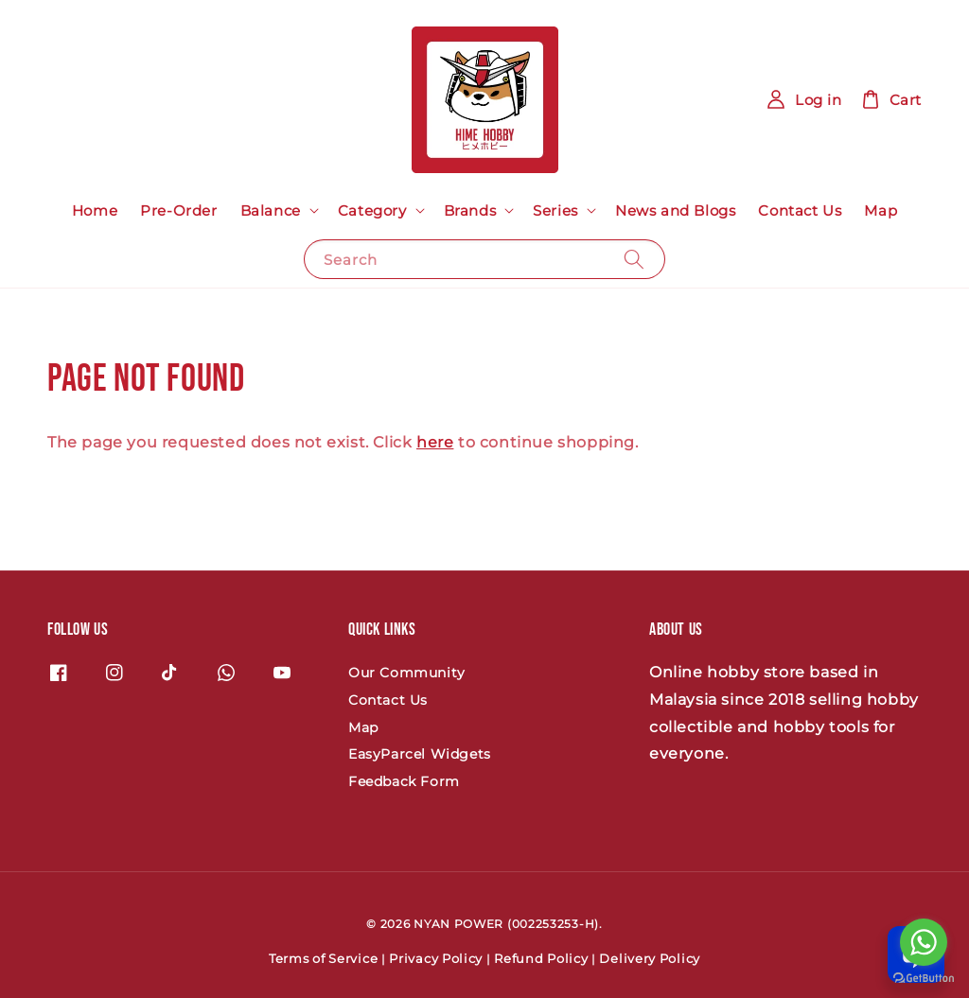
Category (372, 210)
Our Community (407, 672)
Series (555, 210)
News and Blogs (675, 210)
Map (880, 210)
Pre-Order (178, 210)
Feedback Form (404, 781)
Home (94, 210)
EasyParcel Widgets (419, 753)
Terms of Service (323, 958)
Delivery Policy (649, 958)
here (434, 442)
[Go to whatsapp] (923, 942)
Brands (470, 210)
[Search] (634, 258)
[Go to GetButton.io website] (923, 978)
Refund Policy (541, 958)
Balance (270, 210)
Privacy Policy (436, 958)
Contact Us (799, 210)
